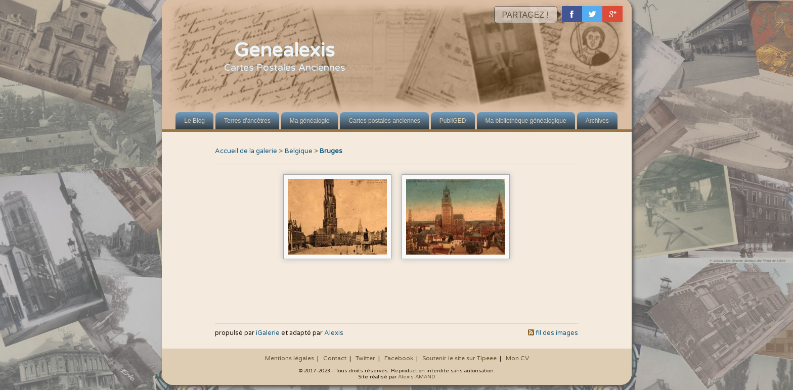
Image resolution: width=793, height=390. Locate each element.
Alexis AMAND (416, 377)
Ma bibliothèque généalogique (526, 120)
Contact (334, 358)
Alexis (333, 333)
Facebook (398, 358)
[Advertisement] (396, 293)
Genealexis (284, 50)
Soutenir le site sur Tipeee (459, 358)
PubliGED (452, 120)
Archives (597, 120)
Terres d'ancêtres (247, 120)
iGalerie (268, 333)
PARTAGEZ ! (525, 15)
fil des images (557, 333)
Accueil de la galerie (246, 151)
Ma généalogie (310, 120)
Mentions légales (289, 358)
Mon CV (517, 358)
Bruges (331, 151)
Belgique (299, 151)
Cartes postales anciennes (384, 120)
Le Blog (194, 120)
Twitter (365, 358)
